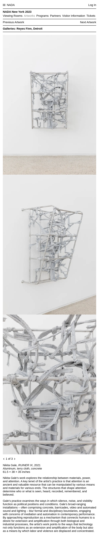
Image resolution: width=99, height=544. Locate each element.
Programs (42, 15)
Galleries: (9, 28)
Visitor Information (73, 15)
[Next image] (14, 459)
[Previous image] (4, 459)
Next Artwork (88, 22)
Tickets (90, 15)
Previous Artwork (13, 22)
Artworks (29, 15)
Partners (55, 15)
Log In (92, 5)
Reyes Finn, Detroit (29, 28)
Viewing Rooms (12, 15)
